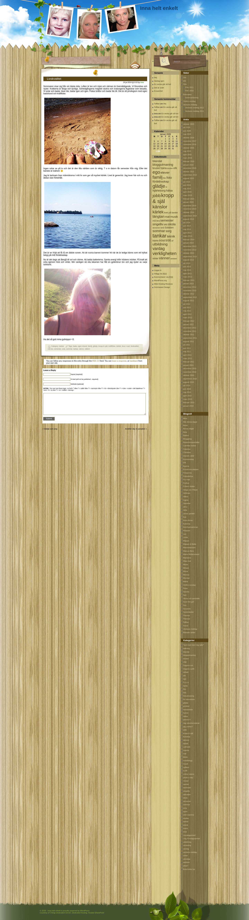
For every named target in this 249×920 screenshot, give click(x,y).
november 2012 (189, 290)
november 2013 (189, 250)
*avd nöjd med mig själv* (193, 645)
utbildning (187, 842)
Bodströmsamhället (191, 442)
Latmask (186, 747)
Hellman (186, 493)
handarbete (188, 710)
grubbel (186, 706)
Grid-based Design (162, 287)
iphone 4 (186, 720)
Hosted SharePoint (96, 913)
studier (186, 818)
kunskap (186, 737)
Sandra (186, 592)
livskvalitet (135, 346)
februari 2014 (188, 239)
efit (184, 676)
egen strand (82, 346)
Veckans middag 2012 (194, 108)
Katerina (186, 524)
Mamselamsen (189, 547)
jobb (185, 730)
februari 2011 (188, 362)
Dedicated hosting (79, 913)
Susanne (187, 609)
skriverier (187, 801)
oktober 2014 (188, 212)
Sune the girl (188, 602)
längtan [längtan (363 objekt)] (158, 216)
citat (185, 662)
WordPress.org (160, 280)
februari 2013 (188, 280)
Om (184, 77)
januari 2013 (188, 284)
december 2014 (189, 206)
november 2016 (189, 144)
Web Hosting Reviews (163, 284)
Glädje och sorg (50, 429)
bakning (186, 648)
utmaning (187, 845)
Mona (185, 571)
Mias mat (187, 561)
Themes (186, 615)
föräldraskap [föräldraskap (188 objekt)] (161, 181)
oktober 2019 (188, 138)
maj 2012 (187, 311)
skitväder (187, 794)
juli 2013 (186, 263)
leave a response (119, 361)
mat (184, 754)
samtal (186, 784)
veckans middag (190, 852)
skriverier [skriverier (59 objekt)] (156, 228)
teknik (185, 825)
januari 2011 (188, 365)
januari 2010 (188, 406)
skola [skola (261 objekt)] (172, 224)
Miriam (186, 568)
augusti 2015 (188, 178)
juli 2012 (186, 304)
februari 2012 (188, 321)
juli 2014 (186, 223)
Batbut (186, 435)
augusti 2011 (188, 341)
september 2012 (190, 297)
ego (184, 679)
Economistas (188, 459)
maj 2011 (187, 351)
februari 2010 (188, 402)
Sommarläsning (191, 98)
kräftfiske (111, 346)
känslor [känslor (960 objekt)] (160, 206)
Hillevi (185, 497)
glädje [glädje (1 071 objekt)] (159, 186)
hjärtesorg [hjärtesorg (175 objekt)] (159, 190)
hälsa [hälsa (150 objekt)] (169, 190)
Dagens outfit (188, 669)
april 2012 (187, 314)
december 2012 (189, 287)
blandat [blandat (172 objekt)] (157, 161)
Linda (185, 537)
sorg (185, 808)
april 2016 (187, 155)
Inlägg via (160, 274)
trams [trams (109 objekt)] (156, 240)
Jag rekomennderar (191, 723)
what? (185, 866)
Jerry (185, 507)
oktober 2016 (188, 148)
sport (185, 811)
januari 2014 (188, 243)
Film (185, 84)
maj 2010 (187, 392)
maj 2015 (187, 189)
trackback (134, 361)
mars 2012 (187, 317)
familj (90, 346)
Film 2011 (189, 87)
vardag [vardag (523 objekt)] (159, 248)
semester (57, 349)
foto (184, 693)
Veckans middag (190, 105)
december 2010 (189, 368)
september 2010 (190, 379)
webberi (186, 862)
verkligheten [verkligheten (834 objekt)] (165, 253)
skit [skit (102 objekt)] (165, 224)
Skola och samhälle (191, 598)
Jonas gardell (188, 514)
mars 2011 (187, 358)
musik (185, 764)
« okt (158, 151)
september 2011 (190, 338)
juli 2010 (186, 385)
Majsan (186, 541)
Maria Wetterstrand (191, 554)
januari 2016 (188, 165)
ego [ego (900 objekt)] (156, 172)
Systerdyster (188, 612)
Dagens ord (188, 665)
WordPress (84, 911)
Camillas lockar (189, 446)
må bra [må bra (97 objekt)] (156, 220)
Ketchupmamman (190, 527)
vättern (87, 349)
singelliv (186, 791)
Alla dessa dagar (190, 422)
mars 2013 (187, 277)
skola (185, 798)
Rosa (185, 588)
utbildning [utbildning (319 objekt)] (160, 244)
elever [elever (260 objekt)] (165, 172)
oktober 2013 (188, 253)
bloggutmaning (189, 655)
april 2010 (187, 396)
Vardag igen (159, 81)
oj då (185, 771)
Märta (185, 581)
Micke (185, 564)
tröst (185, 832)
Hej (155, 77)
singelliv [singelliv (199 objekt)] (158, 224)
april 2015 (187, 192)
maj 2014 (187, 229)
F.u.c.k (186, 682)
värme (81, 349)
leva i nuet (126, 346)
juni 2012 (187, 307)
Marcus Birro (188, 551)
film (184, 689)
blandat (186, 652)
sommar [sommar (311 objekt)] (159, 231)
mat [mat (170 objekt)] (167, 216)
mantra (186, 750)
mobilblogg (187, 761)
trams (185, 828)
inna (142, 82)
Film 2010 (189, 91)
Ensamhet (158, 91)
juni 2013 (187, 267)
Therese (186, 619)
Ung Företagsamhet (191, 838)
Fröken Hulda (189, 486)
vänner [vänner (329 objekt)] (164, 258)
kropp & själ (103, 346)
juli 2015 (186, 182)
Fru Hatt (186, 480)
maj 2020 (187, 134)
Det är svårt (159, 88)
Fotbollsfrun (188, 476)
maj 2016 (187, 151)
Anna (185, 425)
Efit (184, 81)
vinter (185, 855)
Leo (184, 534)
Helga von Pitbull (190, 490)
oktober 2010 (188, 375)
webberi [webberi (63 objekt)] (173, 259)
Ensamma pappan (191, 469)
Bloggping (187, 439)
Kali (184, 517)
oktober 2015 (188, 172)
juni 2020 (187, 131)
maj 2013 (187, 270)
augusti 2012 (188, 301)
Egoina (186, 466)
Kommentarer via (163, 277)
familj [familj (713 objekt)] (158, 177)
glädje (95, 346)
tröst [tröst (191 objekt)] (162, 240)
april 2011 (187, 355)
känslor (186, 740)
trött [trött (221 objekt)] (168, 240)
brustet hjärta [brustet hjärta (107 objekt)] (160, 168)
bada (75, 346)
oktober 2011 (188, 334)
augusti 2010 (188, 382)
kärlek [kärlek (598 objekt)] (158, 212)
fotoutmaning (188, 696)
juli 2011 (186, 345)
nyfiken (186, 767)
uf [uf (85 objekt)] (172, 241)
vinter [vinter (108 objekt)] (155, 258)
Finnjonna (187, 473)
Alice (185, 418)
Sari (185, 595)
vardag (186, 849)
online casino (188, 774)
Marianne (187, 558)
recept (185, 781)
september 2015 (190, 175)
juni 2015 (187, 185)
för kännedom (189, 699)
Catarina (186, 449)
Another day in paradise (135, 429)
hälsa (185, 716)
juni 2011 (187, 348)
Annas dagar (188, 429)
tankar (61, 346)
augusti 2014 (188, 219)
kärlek (118, 346)
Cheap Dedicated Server (60, 913)
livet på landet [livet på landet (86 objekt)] (171, 212)
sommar (69, 349)
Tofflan (157, 104)
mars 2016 (187, 158)
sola (63, 349)
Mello (185, 757)
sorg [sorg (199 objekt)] (168, 231)
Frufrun (186, 483)
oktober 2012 (188, 294)
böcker (186, 659)
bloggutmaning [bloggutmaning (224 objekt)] (163, 164)
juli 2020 (186, 127)
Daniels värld (188, 456)
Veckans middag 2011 (194, 111)
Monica (186, 575)
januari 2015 (188, 202)
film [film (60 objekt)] (164, 178)
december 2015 (189, 168)
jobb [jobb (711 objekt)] (157, 195)
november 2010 (189, 372)
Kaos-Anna (187, 520)
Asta (185, 432)
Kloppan (186, 531)
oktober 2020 (188, 124)
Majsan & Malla (189, 544)
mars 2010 (187, 399)
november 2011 (189, 331)
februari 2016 (188, 161)
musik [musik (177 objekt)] (174, 216)
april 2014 (187, 233)
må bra (50, 349)
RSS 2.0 (95, 361)
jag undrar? (188, 727)
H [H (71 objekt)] (166, 187)
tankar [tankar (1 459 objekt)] (159, 235)
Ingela (185, 500)
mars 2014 (187, 236)
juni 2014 (187, 226)
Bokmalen (187, 94)
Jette (185, 510)
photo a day (188, 777)
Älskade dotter (189, 632)
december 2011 (189, 328)
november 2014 (189, 209)
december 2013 (189, 246)
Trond (185, 626)
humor (185, 713)
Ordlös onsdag (189, 101)
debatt (185, 672)
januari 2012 (188, 324)
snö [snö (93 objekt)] (162, 227)
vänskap (186, 859)
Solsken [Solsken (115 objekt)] (169, 227)
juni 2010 (187, 389)
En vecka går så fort (162, 84)
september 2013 (190, 256)
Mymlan (186, 578)
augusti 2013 (188, 260)
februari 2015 (188, 199)
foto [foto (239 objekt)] (169, 177)
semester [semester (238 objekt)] (166, 220)
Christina (187, 452)
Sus (184, 605)
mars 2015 (187, 195)
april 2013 (187, 273)
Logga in (157, 270)
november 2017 (189, 141)
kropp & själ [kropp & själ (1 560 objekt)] (163, 198)
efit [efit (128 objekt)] (175, 168)
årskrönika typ (189, 869)
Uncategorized (189, 835)
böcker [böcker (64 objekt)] (170, 168)
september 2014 (190, 216)
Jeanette (186, 503)
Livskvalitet (54, 78)
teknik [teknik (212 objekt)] (171, 236)
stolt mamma (188, 815)
